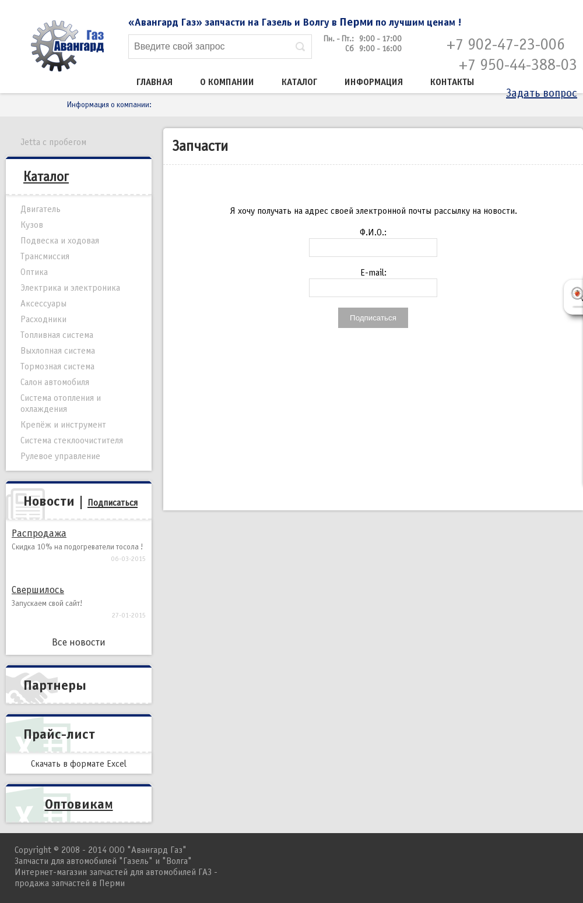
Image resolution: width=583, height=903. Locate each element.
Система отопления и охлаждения (60, 403)
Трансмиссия (44, 256)
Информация (374, 82)
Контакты (452, 82)
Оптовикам (79, 804)
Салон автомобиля (54, 382)
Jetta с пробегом (53, 142)
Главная (154, 82)
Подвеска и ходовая (59, 240)
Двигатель (40, 209)
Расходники (43, 319)
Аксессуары (43, 303)
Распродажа (39, 533)
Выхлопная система (57, 350)
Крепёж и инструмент (63, 424)
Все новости (79, 642)
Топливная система (56, 335)
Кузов (31, 225)
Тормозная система (57, 366)
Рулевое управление (60, 456)
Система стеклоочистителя (71, 440)
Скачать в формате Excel (79, 764)
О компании (227, 82)
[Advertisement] (373, 420)
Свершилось (38, 590)
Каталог (299, 82)
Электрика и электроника (70, 288)
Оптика (34, 272)
